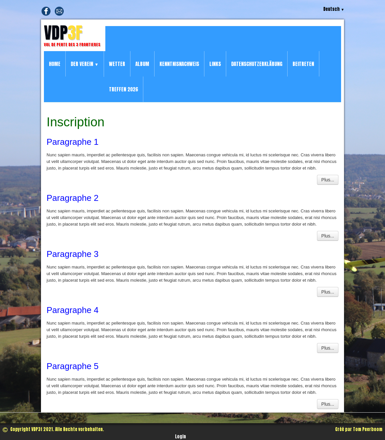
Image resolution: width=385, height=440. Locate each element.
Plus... (327, 179)
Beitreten (303, 64)
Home (54, 64)
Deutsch (333, 9)
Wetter (117, 64)
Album (142, 64)
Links (215, 64)
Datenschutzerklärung (256, 64)
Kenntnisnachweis (179, 64)
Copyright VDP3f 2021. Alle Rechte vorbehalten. (53, 429)
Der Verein (85, 64)
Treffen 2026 (123, 89)
